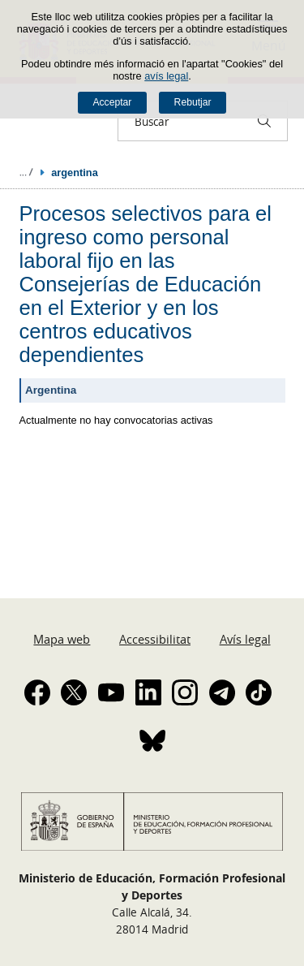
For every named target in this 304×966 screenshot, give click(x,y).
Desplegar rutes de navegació (26, 172)
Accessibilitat (155, 639)
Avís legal (245, 639)
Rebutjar (193, 102)
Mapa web (61, 639)
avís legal (166, 76)
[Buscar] (264, 120)
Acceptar (111, 102)
